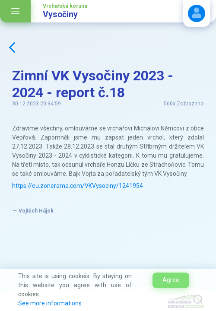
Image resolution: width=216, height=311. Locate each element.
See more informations (50, 303)
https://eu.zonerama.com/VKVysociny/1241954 (77, 185)
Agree (170, 279)
